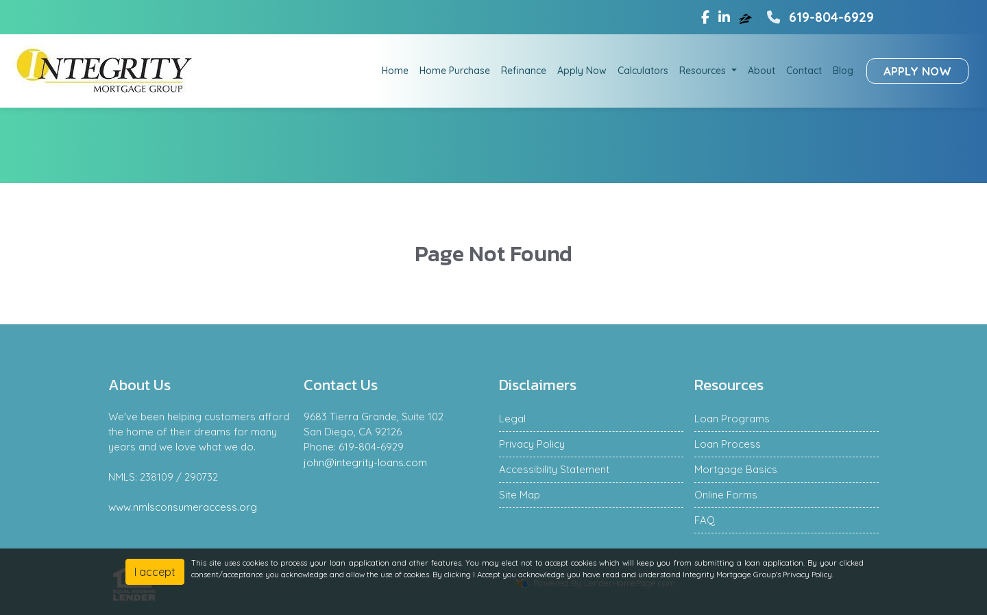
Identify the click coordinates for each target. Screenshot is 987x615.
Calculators (643, 70)
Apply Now (582, 70)
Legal (512, 418)
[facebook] (705, 17)
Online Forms (725, 494)
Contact (804, 70)
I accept (154, 572)
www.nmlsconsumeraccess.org (182, 507)
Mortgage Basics (735, 469)
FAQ (704, 520)
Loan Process (727, 443)
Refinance (523, 70)
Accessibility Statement (554, 469)
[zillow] (747, 17)
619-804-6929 (819, 17)
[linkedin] (724, 17)
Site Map (519, 494)
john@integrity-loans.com (365, 462)
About (761, 70)
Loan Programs (732, 418)
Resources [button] (704, 70)
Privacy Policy (532, 443)
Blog (843, 70)
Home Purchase (454, 70)
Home (395, 70)
